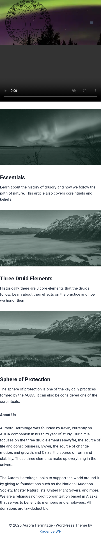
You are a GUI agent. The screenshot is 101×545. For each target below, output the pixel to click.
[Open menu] (91, 22)
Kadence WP (50, 531)
